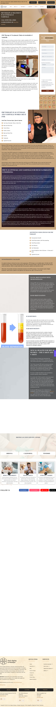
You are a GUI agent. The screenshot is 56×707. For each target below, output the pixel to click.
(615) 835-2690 (40, 697)
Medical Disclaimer (33, 679)
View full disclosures (18, 682)
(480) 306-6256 (3, 696)
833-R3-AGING (49, 38)
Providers (31, 675)
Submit (47, 90)
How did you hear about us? (46, 62)
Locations (42, 7)
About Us (16, 7)
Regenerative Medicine (48, 668)
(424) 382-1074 (22, 697)
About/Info (32, 666)
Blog (30, 668)
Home (11, 6)
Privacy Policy (32, 677)
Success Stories (33, 670)
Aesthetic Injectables (48, 664)
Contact (36, 6)
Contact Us (32, 672)
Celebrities (30, 6)
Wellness (46, 671)
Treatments (23, 7)
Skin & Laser (46, 666)
